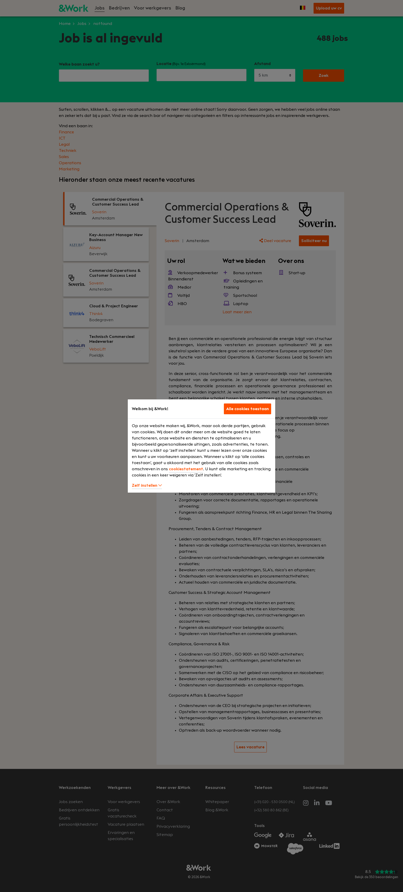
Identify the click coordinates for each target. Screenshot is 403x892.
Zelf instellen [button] (147, 485)
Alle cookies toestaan (247, 409)
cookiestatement (186, 469)
